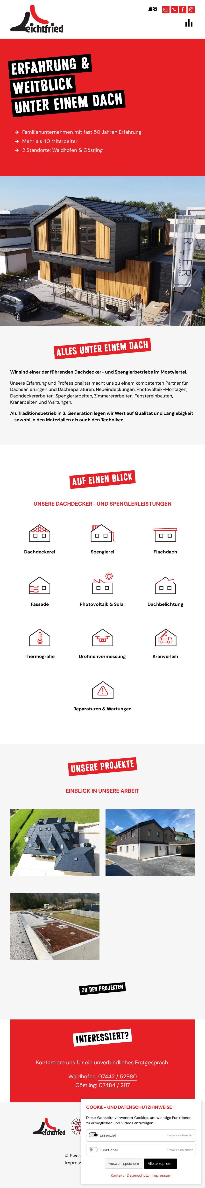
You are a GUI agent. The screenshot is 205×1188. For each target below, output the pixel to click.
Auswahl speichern (124, 1163)
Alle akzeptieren (161, 1163)
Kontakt (117, 1175)
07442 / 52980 (117, 1076)
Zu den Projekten (102, 988)
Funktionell (109, 1150)
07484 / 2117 (114, 1085)
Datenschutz (138, 1175)
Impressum (77, 1163)
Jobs (152, 10)
